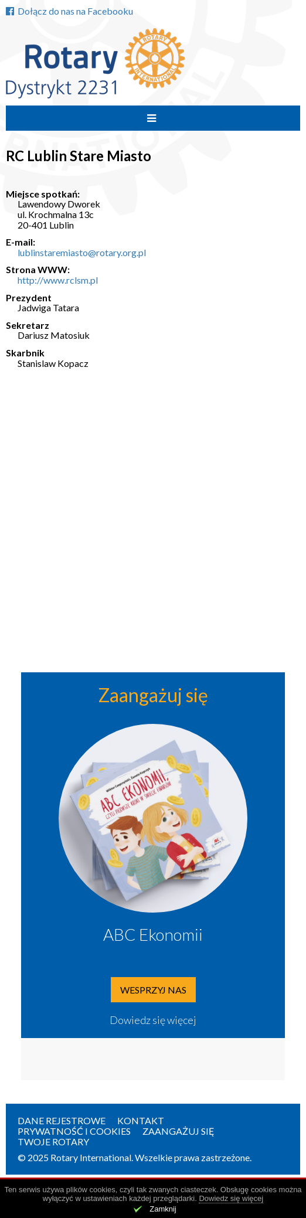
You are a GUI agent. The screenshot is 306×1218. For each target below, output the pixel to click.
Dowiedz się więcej (153, 1019)
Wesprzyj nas (153, 989)
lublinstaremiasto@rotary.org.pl (82, 252)
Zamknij (162, 1209)
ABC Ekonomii (153, 934)
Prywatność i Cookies (74, 1131)
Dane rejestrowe (62, 1120)
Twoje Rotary (53, 1141)
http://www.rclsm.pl (58, 279)
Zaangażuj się (178, 1131)
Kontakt (140, 1120)
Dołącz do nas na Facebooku (69, 10)
